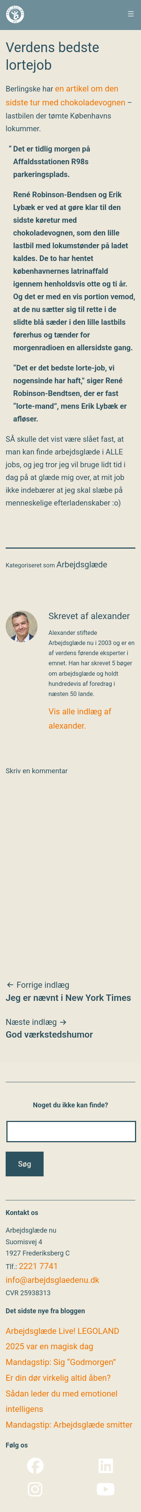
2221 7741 (38, 1266)
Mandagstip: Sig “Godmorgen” (61, 1362)
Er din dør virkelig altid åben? (58, 1378)
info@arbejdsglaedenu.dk (52, 1280)
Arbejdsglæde (81, 564)
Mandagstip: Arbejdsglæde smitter (69, 1425)
